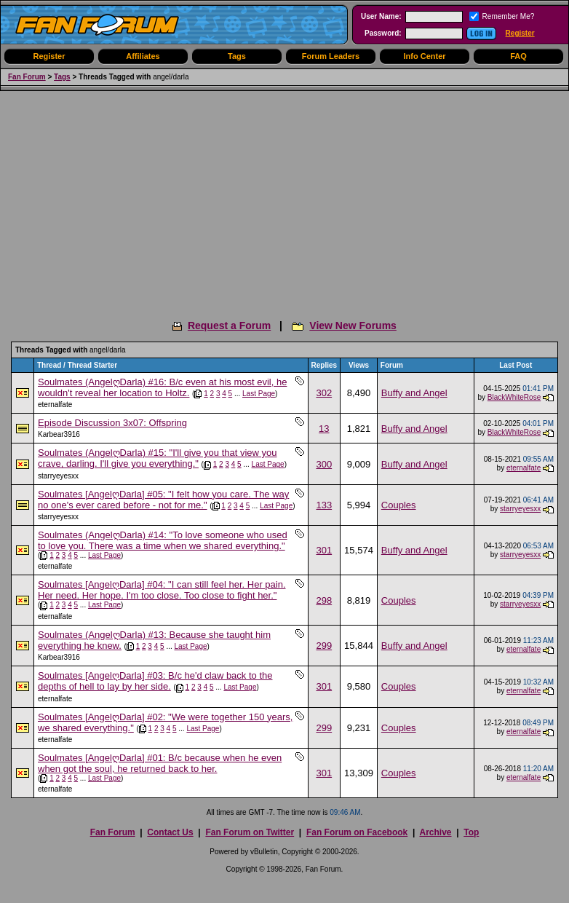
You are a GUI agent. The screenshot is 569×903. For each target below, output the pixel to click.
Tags (237, 56)
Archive (435, 832)
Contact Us (170, 832)
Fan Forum (27, 77)
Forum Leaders (330, 56)
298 (324, 600)
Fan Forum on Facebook (356, 832)
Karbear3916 (59, 434)
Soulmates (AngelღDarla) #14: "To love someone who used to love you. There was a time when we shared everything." (162, 540)
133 (324, 505)
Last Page (258, 394)
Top (471, 832)
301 (324, 550)
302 (324, 392)
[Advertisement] (284, 200)
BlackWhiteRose (514, 397)
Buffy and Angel (414, 392)
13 (324, 428)
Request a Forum (229, 325)
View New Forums (353, 325)
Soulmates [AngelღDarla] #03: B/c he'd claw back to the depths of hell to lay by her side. (155, 681)
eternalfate (55, 405)
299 (324, 645)
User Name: (381, 16)
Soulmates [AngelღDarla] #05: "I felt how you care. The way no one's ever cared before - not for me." (163, 499)
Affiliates (142, 56)
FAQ (518, 56)
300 (324, 464)
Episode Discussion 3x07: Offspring (112, 422)
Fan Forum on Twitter (249, 832)
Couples (398, 505)
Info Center (424, 56)
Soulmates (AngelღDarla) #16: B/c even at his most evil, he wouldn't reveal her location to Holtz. (162, 387)
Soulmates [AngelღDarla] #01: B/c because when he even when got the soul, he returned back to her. (160, 763)
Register (520, 33)
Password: (383, 33)
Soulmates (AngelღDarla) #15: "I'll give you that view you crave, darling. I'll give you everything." (157, 458)
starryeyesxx (58, 476)
